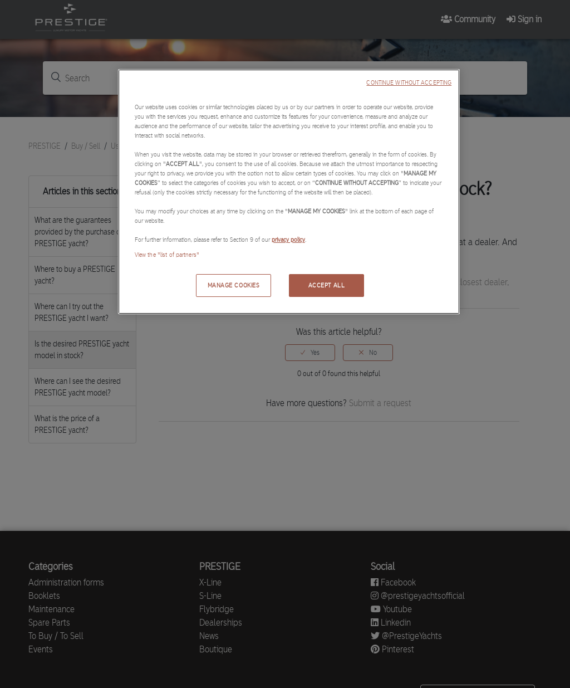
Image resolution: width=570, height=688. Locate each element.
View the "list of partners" (167, 254)
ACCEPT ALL (326, 285)
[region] (289, 192)
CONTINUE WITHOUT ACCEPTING (408, 82)
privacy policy (288, 239)
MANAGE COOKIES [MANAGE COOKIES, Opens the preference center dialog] (234, 285)
